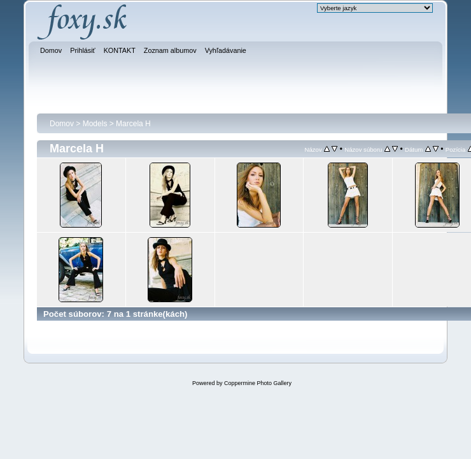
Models (95, 123)
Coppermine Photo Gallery (258, 383)
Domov (62, 123)
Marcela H (133, 123)
